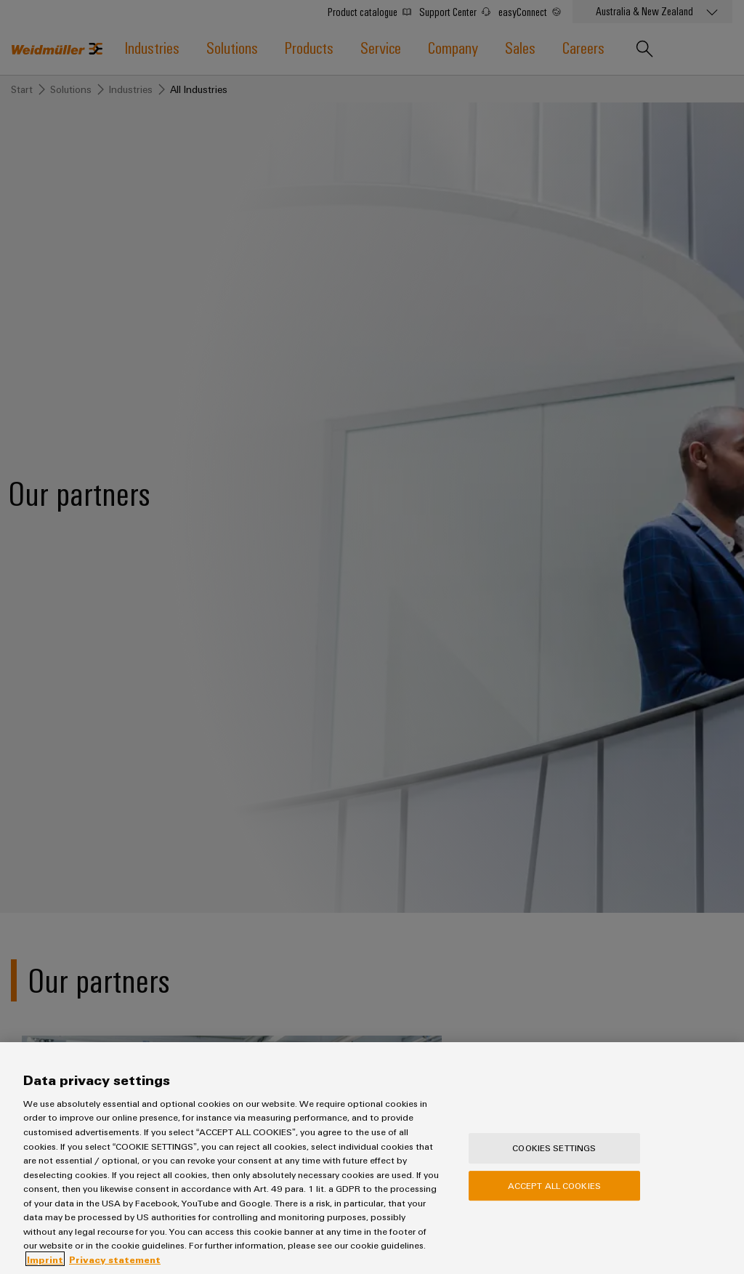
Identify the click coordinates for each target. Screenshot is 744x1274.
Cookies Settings (554, 1164)
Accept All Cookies (554, 1202)
